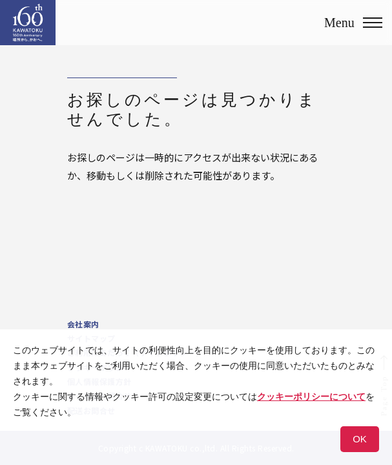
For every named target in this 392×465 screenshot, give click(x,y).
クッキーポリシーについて (311, 396)
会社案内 (83, 323)
